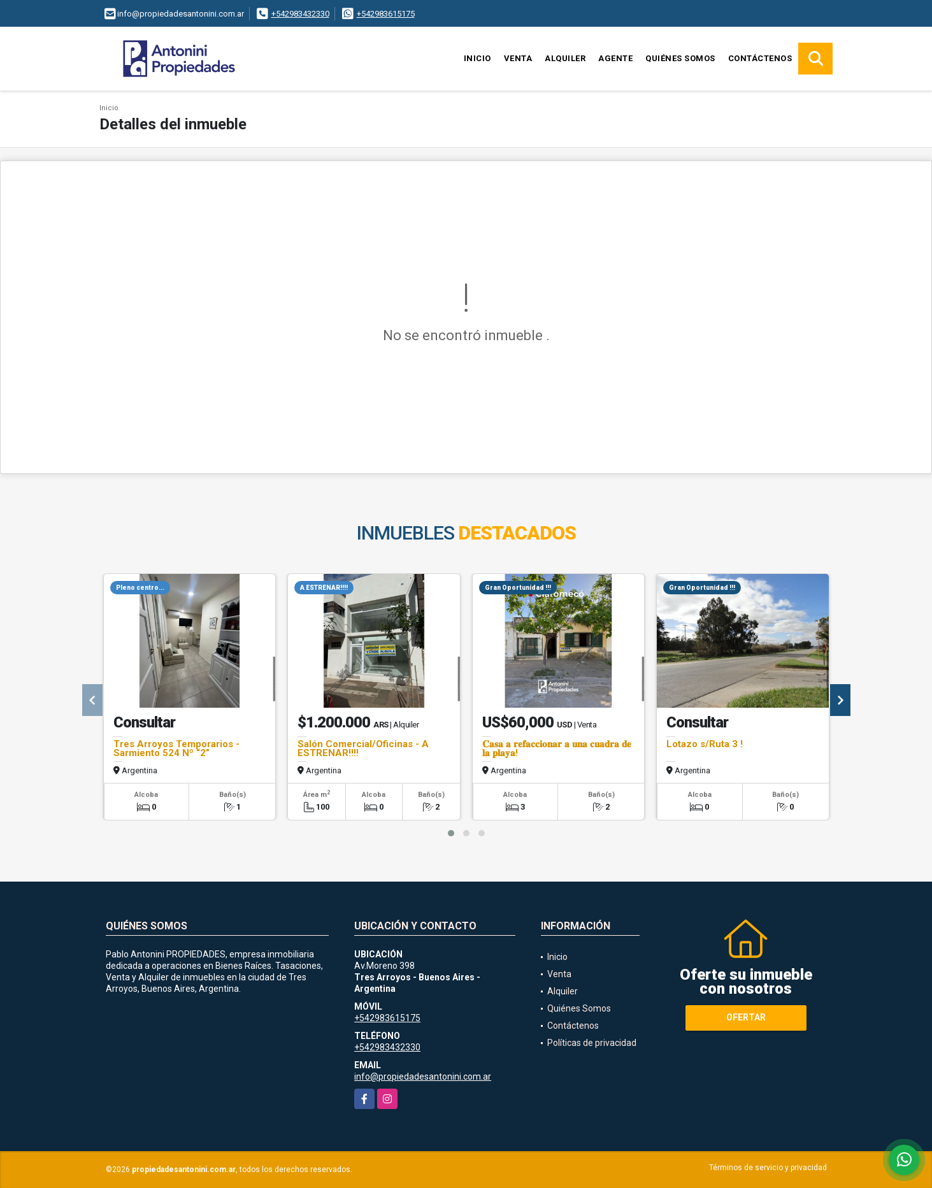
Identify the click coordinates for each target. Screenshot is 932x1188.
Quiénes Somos (680, 58)
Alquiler (565, 58)
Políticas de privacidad (591, 1043)
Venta (518, 58)
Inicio (477, 58)
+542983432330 (300, 13)
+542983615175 (386, 13)
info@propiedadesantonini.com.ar (422, 1076)
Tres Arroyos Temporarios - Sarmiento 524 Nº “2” (176, 748)
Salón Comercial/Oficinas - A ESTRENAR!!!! (363, 748)
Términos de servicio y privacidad (768, 1167)
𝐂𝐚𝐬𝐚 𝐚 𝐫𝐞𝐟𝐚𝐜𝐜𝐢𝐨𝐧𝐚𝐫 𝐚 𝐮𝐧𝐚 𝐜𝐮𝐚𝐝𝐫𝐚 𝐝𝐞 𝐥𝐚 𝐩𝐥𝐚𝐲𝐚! (556, 748)
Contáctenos (760, 58)
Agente (615, 58)
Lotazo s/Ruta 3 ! (704, 744)
